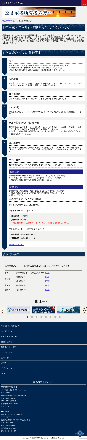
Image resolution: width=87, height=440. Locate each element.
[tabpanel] (43, 310)
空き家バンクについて (10, 326)
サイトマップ (6, 368)
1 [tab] (27, 317)
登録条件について (16, 245)
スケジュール (6, 352)
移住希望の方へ (7, 342)
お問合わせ (5, 363)
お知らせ (5, 358)
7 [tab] (55, 317)
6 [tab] (50, 317)
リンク (4, 374)
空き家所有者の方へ (9, 336)
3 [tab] (36, 317)
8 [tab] (60, 317)
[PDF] (47, 273)
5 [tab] (46, 317)
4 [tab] (41, 317)
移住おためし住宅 (8, 347)
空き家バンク (6, 331)
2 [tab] (32, 317)
